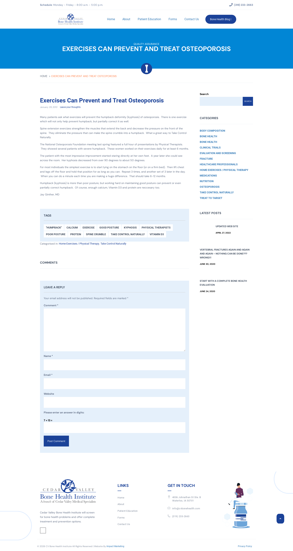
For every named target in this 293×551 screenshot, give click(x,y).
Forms (172, 19)
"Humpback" (54, 227)
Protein (75, 234)
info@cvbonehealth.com (186, 508)
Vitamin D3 (157, 234)
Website (49, 394)
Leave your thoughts (70, 107)
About (126, 19)
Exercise (89, 227)
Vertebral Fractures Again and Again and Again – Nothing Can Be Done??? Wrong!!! (224, 253)
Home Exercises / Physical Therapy (79, 243)
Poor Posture (55, 234)
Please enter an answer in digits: (64, 412)
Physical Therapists (156, 227)
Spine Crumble (96, 234)
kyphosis (130, 227)
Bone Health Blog (220, 19)
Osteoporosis (210, 186)
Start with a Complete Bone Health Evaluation (223, 282)
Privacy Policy (245, 546)
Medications (208, 175)
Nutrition (207, 181)
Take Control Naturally (128, 234)
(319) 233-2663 (180, 516)
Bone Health (208, 136)
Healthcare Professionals (219, 164)
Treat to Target (211, 198)
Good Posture (109, 227)
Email (48, 375)
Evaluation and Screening (218, 153)
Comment (51, 305)
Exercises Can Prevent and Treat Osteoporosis (108, 100)
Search (204, 94)
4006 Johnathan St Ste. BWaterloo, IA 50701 (186, 499)
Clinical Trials (210, 147)
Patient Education (149, 19)
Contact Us (191, 19)
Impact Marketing (115, 546)
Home (110, 19)
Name (48, 356)
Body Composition (212, 130)
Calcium (72, 227)
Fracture (206, 158)
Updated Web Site (227, 226)
